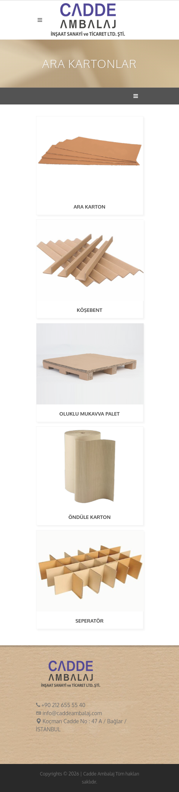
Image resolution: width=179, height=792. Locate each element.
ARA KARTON (89, 207)
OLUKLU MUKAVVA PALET (89, 414)
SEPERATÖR (89, 621)
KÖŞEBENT (89, 310)
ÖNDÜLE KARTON (89, 517)
